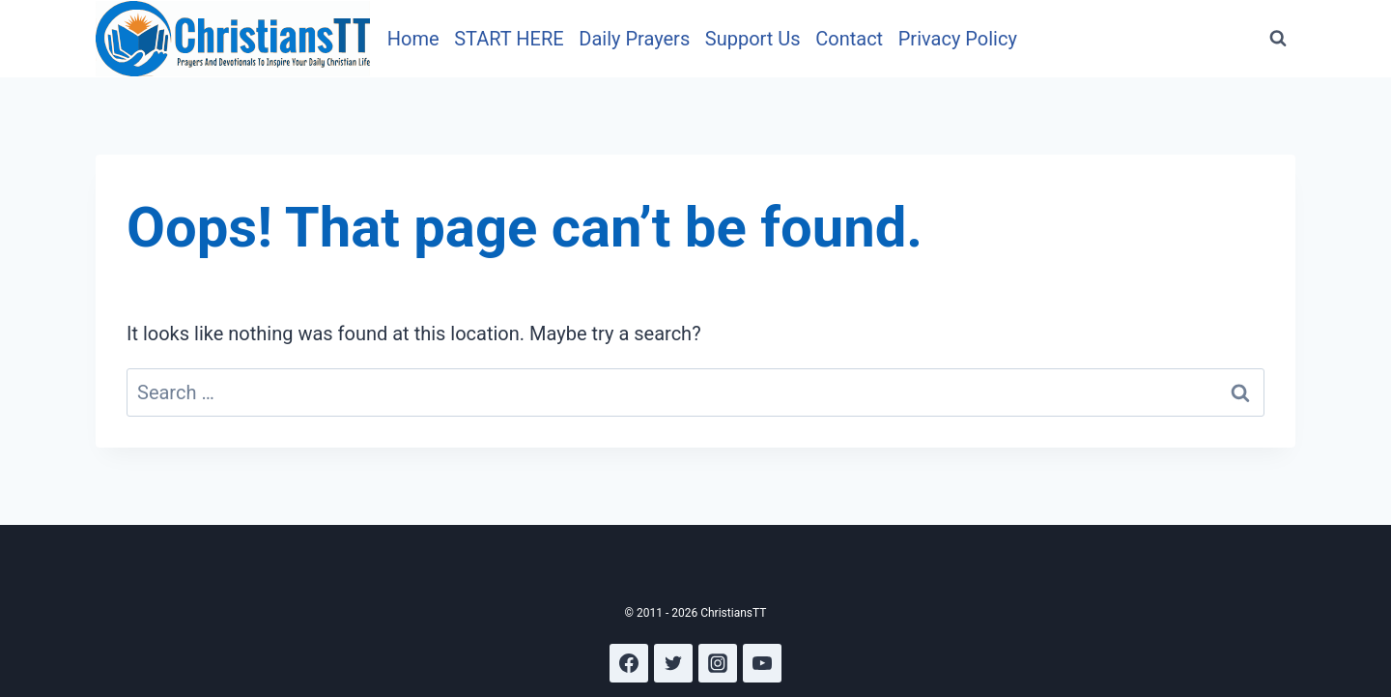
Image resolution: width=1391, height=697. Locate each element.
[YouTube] (762, 663)
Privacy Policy (957, 38)
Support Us (753, 38)
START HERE (508, 38)
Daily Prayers (634, 38)
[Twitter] (673, 663)
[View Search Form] (1278, 38)
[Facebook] (629, 663)
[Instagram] (717, 663)
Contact (849, 38)
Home (413, 38)
